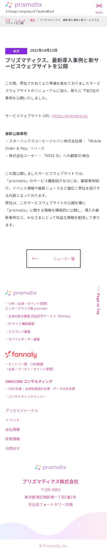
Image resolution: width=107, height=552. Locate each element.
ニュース (20, 20)
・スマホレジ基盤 (17, 331)
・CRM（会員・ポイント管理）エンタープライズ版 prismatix (27, 305)
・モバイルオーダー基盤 (22, 339)
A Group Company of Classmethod (30, 11)
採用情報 (12, 439)
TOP (7, 20)
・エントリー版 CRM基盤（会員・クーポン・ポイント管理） (30, 366)
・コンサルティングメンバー (25, 396)
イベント (12, 420)
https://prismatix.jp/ (70, 115)
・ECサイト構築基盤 (19, 323)
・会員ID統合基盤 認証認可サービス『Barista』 (38, 316)
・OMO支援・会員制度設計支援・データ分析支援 (40, 388)
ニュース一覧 (64, 258)
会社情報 (12, 429)
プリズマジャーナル (21, 410)
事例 (32, 20)
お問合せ (12, 448)
